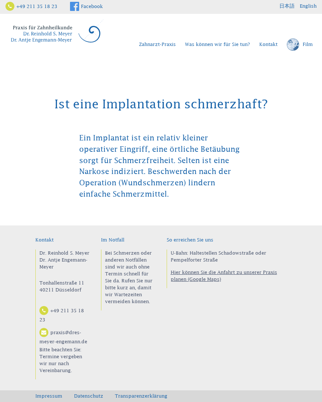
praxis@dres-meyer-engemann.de (63, 336)
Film (300, 44)
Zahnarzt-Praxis (157, 44)
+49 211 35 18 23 (36, 6)
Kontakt (268, 44)
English (308, 5)
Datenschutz (88, 395)
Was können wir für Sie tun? (217, 44)
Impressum (48, 395)
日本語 (287, 5)
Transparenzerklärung (141, 395)
